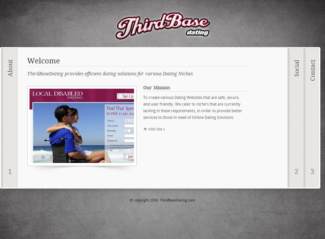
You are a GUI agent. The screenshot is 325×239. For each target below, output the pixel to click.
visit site (155, 129)
